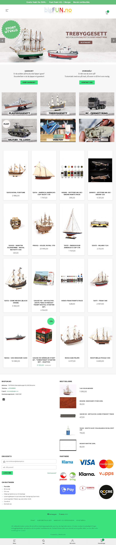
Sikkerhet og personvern (64, 521)
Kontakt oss (87, 82)
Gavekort (7, 502)
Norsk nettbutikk (81, 2)
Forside (7, 487)
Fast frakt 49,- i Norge (60, 2)
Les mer (89, 529)
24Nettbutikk (62, 535)
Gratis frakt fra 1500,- (36, 2)
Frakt (33, 521)
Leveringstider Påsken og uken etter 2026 (17, 499)
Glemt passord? (51, 473)
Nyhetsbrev (81, 521)
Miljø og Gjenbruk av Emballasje (14, 494)
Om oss (6, 492)
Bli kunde (7, 489)
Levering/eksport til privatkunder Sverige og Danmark (21, 497)
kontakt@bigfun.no (12, 392)
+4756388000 (12, 389)
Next (113, 40)
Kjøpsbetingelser (44, 521)
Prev (2, 40)
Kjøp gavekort (29, 82)
